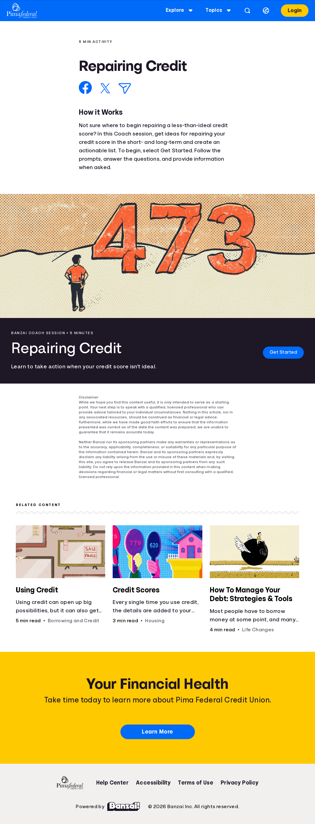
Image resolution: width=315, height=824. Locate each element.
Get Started (281, 352)
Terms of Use (195, 782)
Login (294, 10)
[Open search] (247, 10)
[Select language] (265, 10)
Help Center (112, 782)
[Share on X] (105, 88)
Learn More (157, 731)
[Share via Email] (124, 88)
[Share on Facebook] (85, 87)
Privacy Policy (240, 782)
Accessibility (153, 782)
